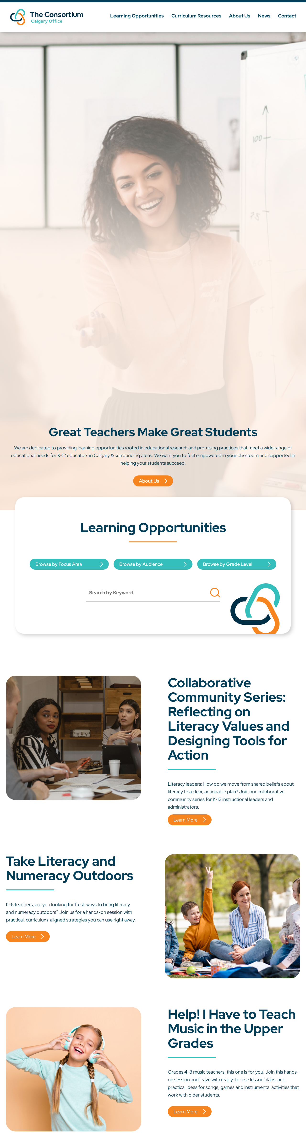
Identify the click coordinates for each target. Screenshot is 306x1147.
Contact (287, 16)
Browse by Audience (141, 564)
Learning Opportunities (137, 16)
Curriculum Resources (196, 16)
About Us (239, 16)
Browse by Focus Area (58, 564)
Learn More (185, 820)
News (264, 16)
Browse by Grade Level (227, 564)
